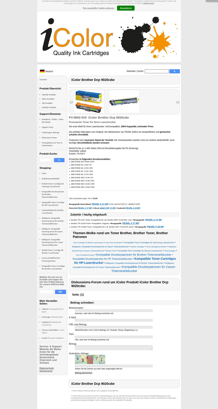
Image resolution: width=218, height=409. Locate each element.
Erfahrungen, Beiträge (50, 132)
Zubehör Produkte (49, 107)
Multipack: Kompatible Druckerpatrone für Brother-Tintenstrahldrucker (53, 221)
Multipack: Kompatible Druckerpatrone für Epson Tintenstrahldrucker (52, 231)
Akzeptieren (126, 8)
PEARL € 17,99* (100, 204)
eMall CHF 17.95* (108, 208)
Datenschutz (148, 3)
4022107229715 (120, 204)
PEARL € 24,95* (133, 208)
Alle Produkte (47, 103)
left (71, 102)
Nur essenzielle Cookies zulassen (98, 8)
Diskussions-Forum (49, 138)
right (177, 102)
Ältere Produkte (48, 99)
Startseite (131, 71)
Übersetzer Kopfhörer (53, 338)
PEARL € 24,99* (155, 226)
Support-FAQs (47, 127)
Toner (44, 173)
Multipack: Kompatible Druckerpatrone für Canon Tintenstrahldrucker (52, 242)
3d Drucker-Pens (52, 317)
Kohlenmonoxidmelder (51, 179)
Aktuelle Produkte (49, 95)
